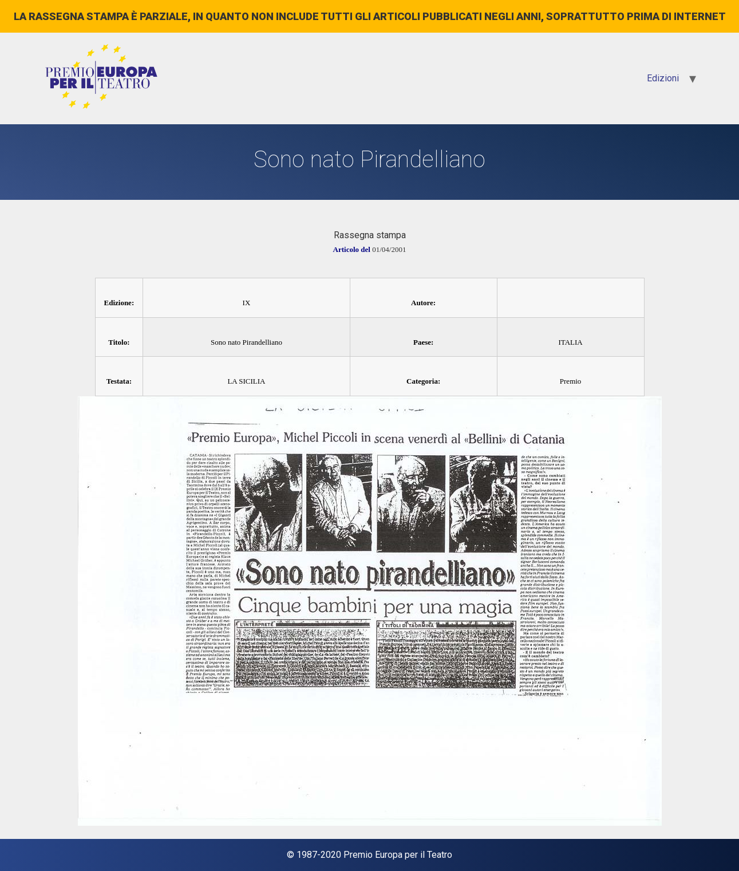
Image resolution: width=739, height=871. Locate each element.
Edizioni (663, 78)
